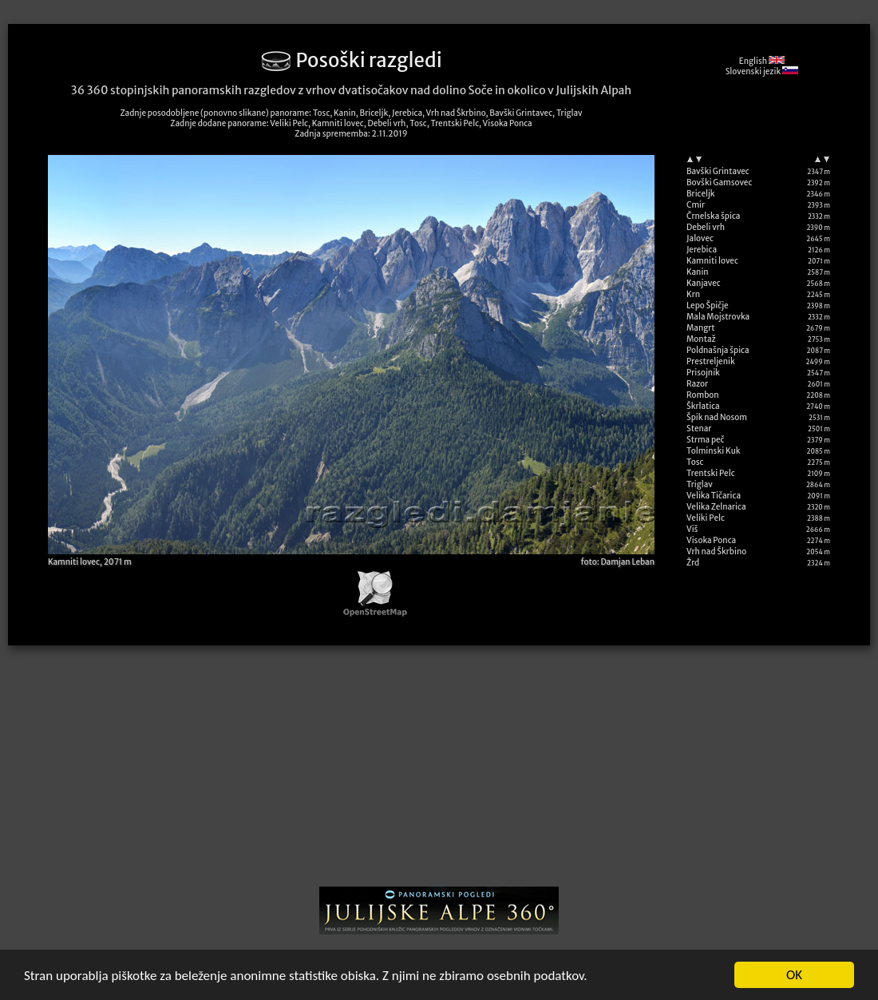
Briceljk (700, 193)
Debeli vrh (705, 227)
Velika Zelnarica (716, 507)
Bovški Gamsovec (719, 182)
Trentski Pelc (710, 473)
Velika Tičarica (713, 495)
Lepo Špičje (707, 305)
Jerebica (701, 249)
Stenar (698, 428)
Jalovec (700, 238)
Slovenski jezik (762, 71)
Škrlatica (703, 406)
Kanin (697, 272)
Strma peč (705, 440)
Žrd (692, 563)
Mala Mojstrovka (717, 317)
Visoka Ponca (711, 540)
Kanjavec (703, 283)
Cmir (695, 205)
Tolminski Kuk (713, 451)
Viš (692, 529)
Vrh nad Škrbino (716, 551)
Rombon (702, 395)
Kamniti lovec (712, 261)
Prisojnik (703, 372)
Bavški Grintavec (717, 171)
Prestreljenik (710, 361)
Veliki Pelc (705, 518)
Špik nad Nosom (716, 417)
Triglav (699, 484)
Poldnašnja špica (717, 350)
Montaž (701, 339)
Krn (693, 294)
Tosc (694, 462)
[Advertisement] (439, 771)
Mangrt (700, 328)
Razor (697, 384)
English (762, 61)
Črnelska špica (713, 216)
